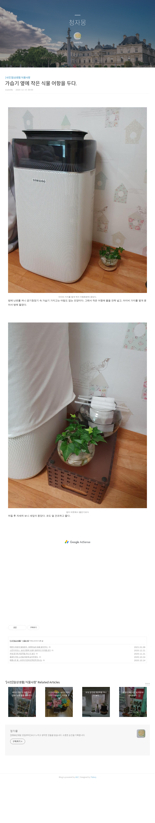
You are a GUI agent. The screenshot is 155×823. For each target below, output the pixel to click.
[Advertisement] (77, 125)
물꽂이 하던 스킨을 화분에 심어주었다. (24, 699)
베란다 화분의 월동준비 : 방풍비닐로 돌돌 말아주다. (29, 689)
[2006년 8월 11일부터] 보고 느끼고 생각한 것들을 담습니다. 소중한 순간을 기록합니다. (47, 777)
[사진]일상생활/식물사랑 (17, 77)
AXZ (77, 819)
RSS (82, 61)
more (147, 725)
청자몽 (77, 23)
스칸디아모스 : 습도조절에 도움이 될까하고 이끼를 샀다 (30, 692)
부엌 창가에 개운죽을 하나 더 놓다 (22, 695)
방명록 (72, 61)
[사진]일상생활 (15, 683)
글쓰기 (62, 61)
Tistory (93, 819)
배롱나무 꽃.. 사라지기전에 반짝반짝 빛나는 (26, 702)
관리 (92, 61)
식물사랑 (25, 683)
